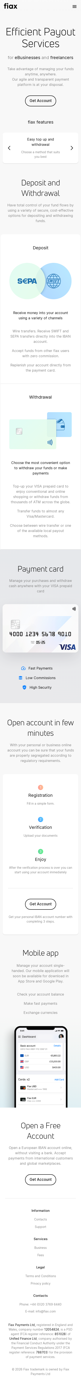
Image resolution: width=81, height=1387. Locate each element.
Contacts (40, 1219)
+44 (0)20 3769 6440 (40, 1304)
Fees (40, 1255)
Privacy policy (41, 1283)
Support (40, 1227)
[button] (9, 148)
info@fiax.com (40, 1311)
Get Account (41, 101)
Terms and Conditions (40, 1276)
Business (40, 1247)
